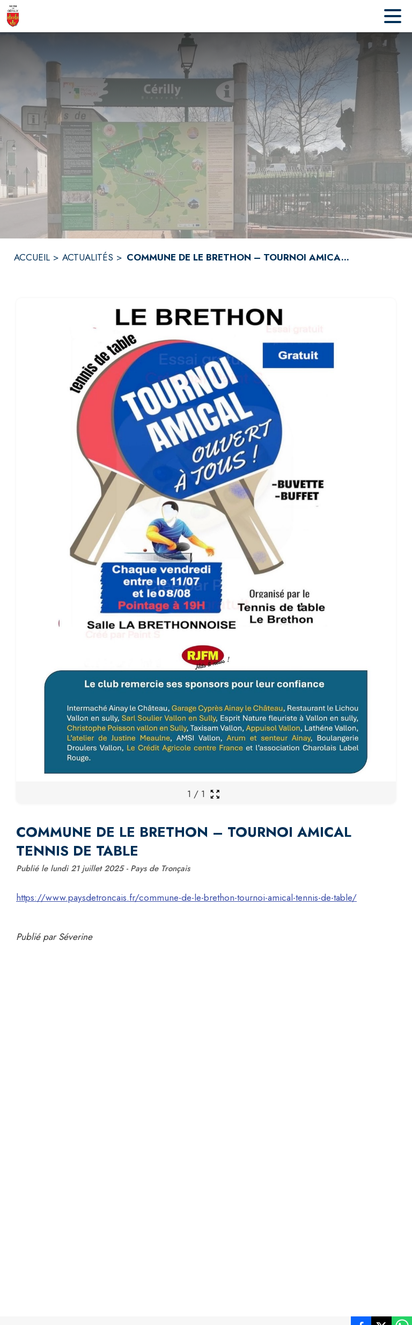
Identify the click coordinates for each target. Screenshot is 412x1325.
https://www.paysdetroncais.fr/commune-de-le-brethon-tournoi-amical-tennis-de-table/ (186, 897)
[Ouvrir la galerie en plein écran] (215, 794)
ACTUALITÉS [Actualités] (87, 257)
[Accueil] (12, 16)
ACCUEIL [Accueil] (32, 257)
